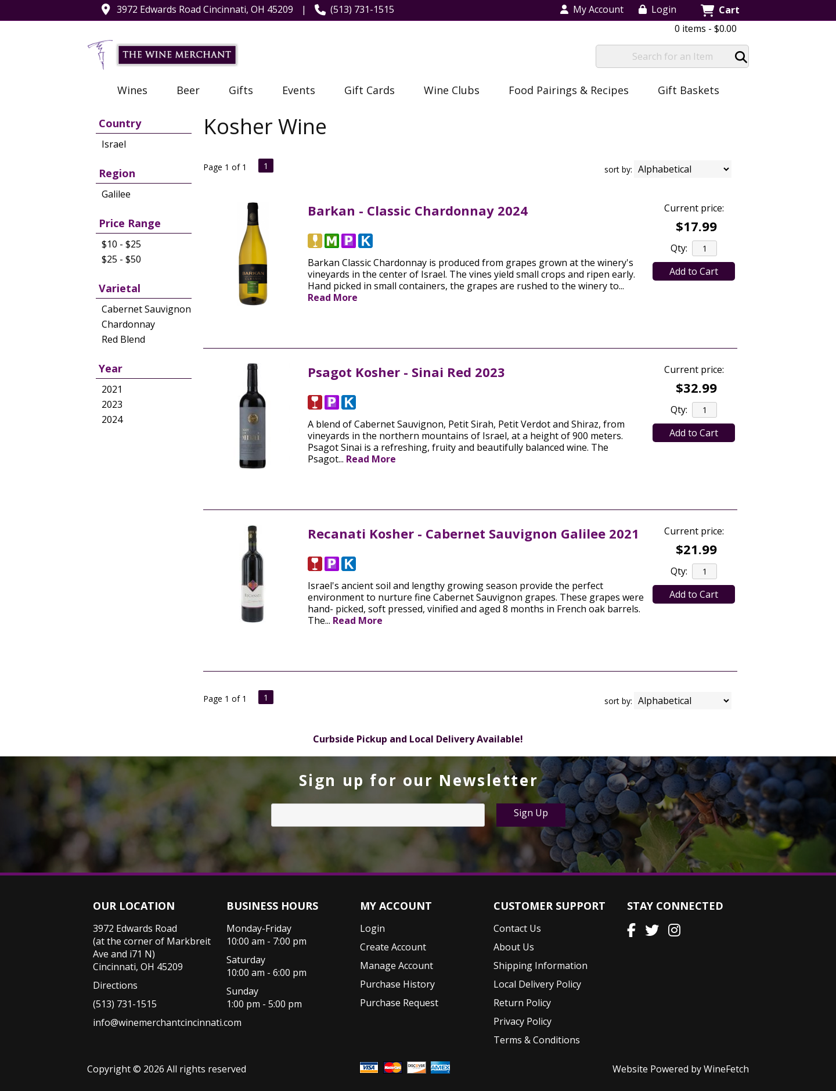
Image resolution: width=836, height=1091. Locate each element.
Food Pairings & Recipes (569, 90)
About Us (513, 947)
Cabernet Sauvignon (146, 309)
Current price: (694, 208)
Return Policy (522, 1002)
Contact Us (517, 928)
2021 (112, 389)
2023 (112, 404)
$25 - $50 (121, 259)
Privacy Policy (522, 1021)
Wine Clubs (448, 91)
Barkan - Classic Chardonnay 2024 (418, 210)
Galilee (116, 194)
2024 (112, 419)
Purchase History (397, 984)
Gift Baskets (688, 90)
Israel (114, 144)
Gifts (237, 91)
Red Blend (123, 339)
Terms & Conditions (536, 1039)
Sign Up (531, 812)
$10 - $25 (121, 244)
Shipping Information (540, 965)
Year (110, 368)
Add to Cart (693, 271)
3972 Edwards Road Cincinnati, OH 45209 (205, 9)
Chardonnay (128, 324)
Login (657, 9)
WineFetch (726, 1069)
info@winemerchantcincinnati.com (167, 1022)
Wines (128, 91)
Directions (115, 985)
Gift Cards (369, 90)
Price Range (130, 223)
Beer (184, 91)
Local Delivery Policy (537, 984)
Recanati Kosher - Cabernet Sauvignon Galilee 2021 (473, 533)
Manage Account (396, 965)
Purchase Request (399, 1002)
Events (295, 91)
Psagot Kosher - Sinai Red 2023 (406, 372)
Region (117, 173)
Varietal (119, 288)
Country (120, 123)
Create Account (393, 947)
